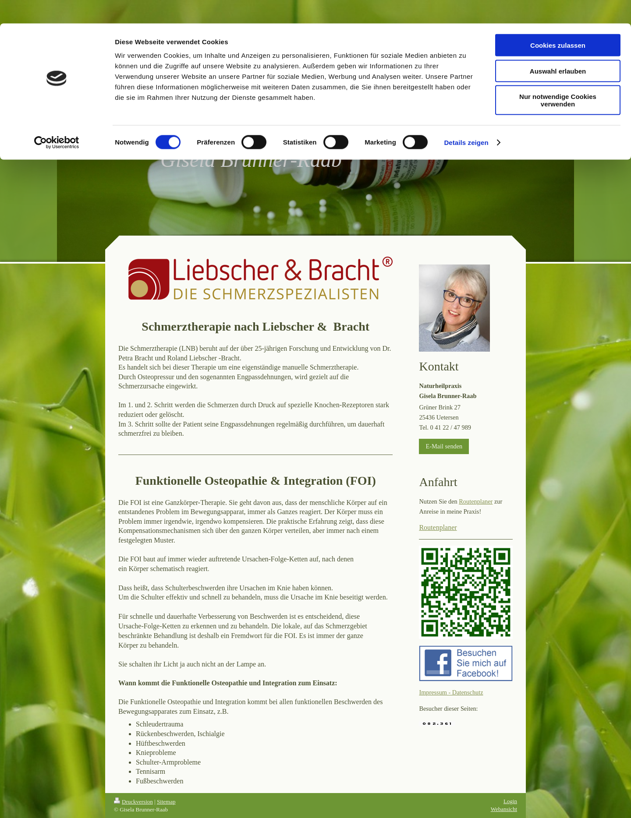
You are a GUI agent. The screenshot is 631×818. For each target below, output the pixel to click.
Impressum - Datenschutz (451, 692)
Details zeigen (466, 119)
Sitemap (166, 801)
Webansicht (504, 809)
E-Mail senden (443, 446)
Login (510, 801)
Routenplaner (476, 501)
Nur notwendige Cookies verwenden (557, 76)
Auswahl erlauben (558, 47)
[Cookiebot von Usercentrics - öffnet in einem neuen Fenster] (56, 119)
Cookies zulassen (557, 21)
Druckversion (133, 801)
